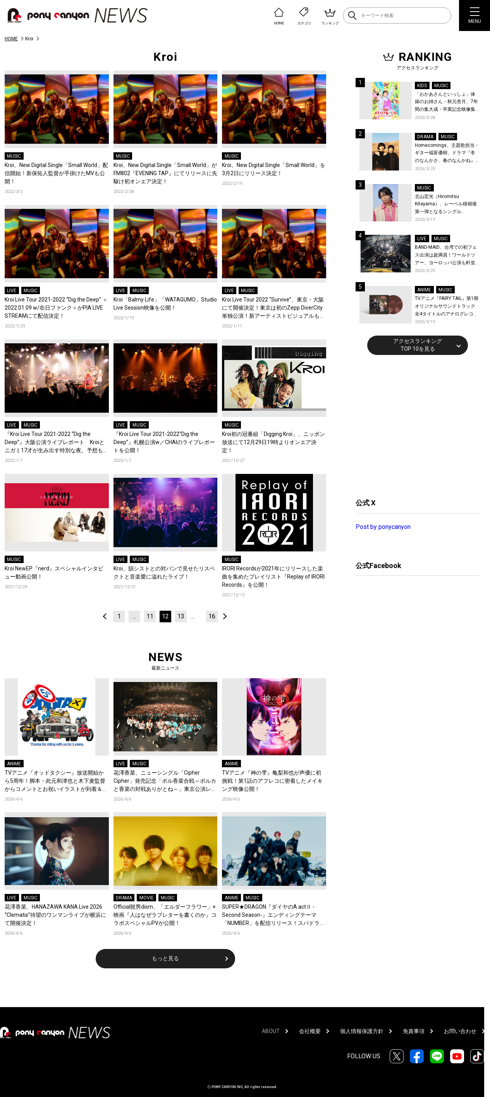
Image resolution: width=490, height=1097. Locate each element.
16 (211, 616)
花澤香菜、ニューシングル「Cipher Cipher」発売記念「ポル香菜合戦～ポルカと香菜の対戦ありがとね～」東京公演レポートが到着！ (165, 781)
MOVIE (146, 898)
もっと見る (165, 958)
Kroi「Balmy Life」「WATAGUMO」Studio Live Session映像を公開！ (165, 303)
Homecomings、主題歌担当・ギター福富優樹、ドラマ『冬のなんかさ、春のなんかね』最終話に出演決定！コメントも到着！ (447, 154)
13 (180, 616)
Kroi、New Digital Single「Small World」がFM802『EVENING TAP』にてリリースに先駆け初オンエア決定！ (165, 173)
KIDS (422, 85)
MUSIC (14, 156)
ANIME (14, 763)
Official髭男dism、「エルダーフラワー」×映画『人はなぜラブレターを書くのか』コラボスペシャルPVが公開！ (165, 915)
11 (149, 616)
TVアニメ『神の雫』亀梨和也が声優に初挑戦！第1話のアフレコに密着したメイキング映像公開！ (272, 781)
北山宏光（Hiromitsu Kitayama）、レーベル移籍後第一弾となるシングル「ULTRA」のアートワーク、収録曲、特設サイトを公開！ (447, 205)
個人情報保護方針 (361, 1031)
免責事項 (414, 1031)
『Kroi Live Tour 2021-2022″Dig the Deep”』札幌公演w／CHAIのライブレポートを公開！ (164, 442)
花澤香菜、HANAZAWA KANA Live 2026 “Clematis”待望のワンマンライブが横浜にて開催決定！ (55, 915)
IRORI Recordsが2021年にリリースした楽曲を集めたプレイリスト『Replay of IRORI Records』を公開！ (273, 576)
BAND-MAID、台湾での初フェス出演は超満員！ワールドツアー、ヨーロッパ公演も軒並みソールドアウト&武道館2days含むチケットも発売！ (446, 256)
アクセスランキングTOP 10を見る (417, 345)
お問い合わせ (460, 1031)
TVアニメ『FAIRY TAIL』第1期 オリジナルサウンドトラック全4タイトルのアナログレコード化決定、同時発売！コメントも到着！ (446, 307)
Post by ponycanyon (383, 526)
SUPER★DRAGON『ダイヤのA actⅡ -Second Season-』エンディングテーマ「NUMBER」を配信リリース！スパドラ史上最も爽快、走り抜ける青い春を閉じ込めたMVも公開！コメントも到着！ (273, 915)
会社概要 (310, 1031)
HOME (11, 38)
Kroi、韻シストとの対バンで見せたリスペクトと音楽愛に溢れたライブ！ (164, 572)
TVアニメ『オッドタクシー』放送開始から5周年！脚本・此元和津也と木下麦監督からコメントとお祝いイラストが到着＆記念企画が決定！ (56, 781)
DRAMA (124, 898)
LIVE (11, 290)
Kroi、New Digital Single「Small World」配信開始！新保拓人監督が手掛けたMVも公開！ (56, 173)
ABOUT (271, 1031)
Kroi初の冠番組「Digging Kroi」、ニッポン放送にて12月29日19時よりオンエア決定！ (273, 442)
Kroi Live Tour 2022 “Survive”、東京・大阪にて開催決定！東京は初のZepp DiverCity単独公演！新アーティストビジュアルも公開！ (273, 308)
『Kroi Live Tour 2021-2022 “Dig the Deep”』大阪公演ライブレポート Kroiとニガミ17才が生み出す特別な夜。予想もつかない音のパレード (56, 443)
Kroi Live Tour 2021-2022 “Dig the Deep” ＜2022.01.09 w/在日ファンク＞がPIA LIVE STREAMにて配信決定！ (56, 307)
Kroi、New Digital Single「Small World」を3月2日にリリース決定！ (273, 169)
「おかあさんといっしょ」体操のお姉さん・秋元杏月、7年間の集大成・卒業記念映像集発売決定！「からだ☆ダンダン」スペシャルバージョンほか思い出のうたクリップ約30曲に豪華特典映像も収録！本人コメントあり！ (446, 102)
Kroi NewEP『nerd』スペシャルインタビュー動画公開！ (54, 572)
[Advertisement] (414, 425)
